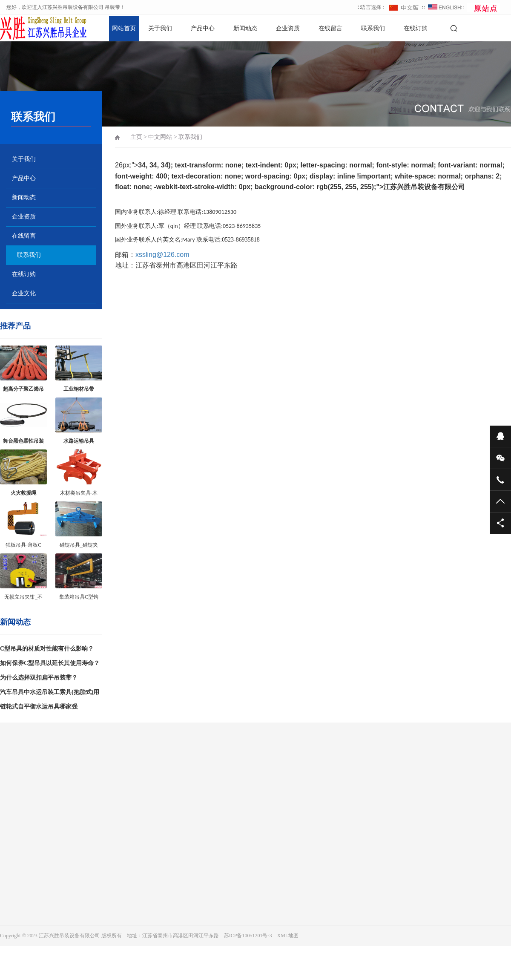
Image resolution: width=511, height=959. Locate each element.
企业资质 (288, 28)
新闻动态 (245, 28)
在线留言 (330, 28)
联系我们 (373, 28)
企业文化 (24, 293)
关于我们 (160, 28)
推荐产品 (15, 326)
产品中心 (203, 28)
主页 (136, 137)
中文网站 (160, 137)
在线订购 (416, 28)
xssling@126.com (162, 254)
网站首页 (124, 28)
